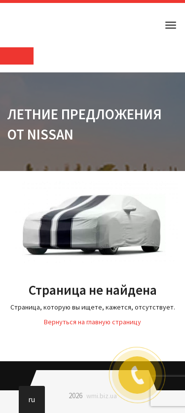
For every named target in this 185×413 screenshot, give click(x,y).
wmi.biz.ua (101, 395)
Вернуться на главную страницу (92, 321)
